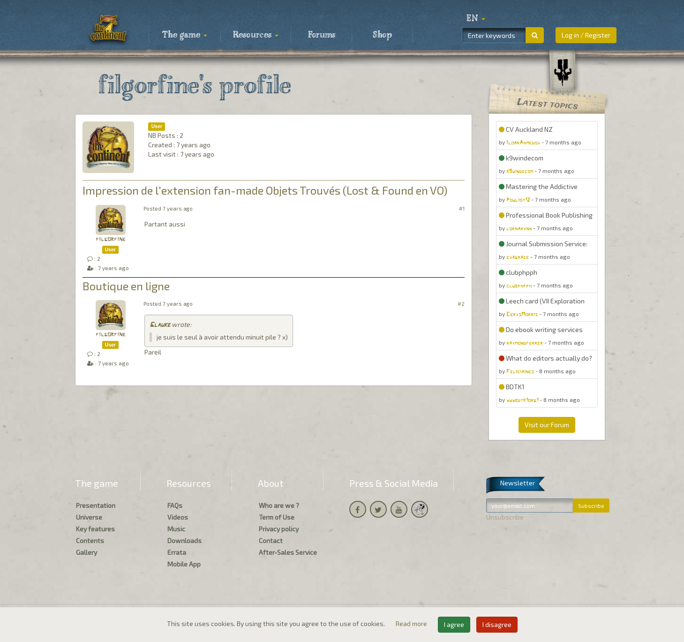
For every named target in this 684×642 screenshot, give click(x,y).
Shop (382, 35)
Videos (177, 517)
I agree (454, 624)
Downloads (184, 540)
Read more (412, 623)
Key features (95, 529)
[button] (476, 18)
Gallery (86, 552)
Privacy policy (279, 529)
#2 (461, 304)
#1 (462, 208)
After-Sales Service (288, 552)
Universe (89, 517)
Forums (321, 35)
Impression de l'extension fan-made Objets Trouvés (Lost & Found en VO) (265, 190)
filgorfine (111, 239)
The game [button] (184, 35)
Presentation (95, 505)
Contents (90, 540)
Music (176, 529)
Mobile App (184, 564)
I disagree (496, 624)
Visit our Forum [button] (547, 425)
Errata (176, 552)
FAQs (174, 505)
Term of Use (276, 517)
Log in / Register (586, 35)
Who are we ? (279, 505)
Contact (271, 540)
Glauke (160, 325)
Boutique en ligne (126, 286)
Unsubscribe (505, 517)
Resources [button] (255, 35)
